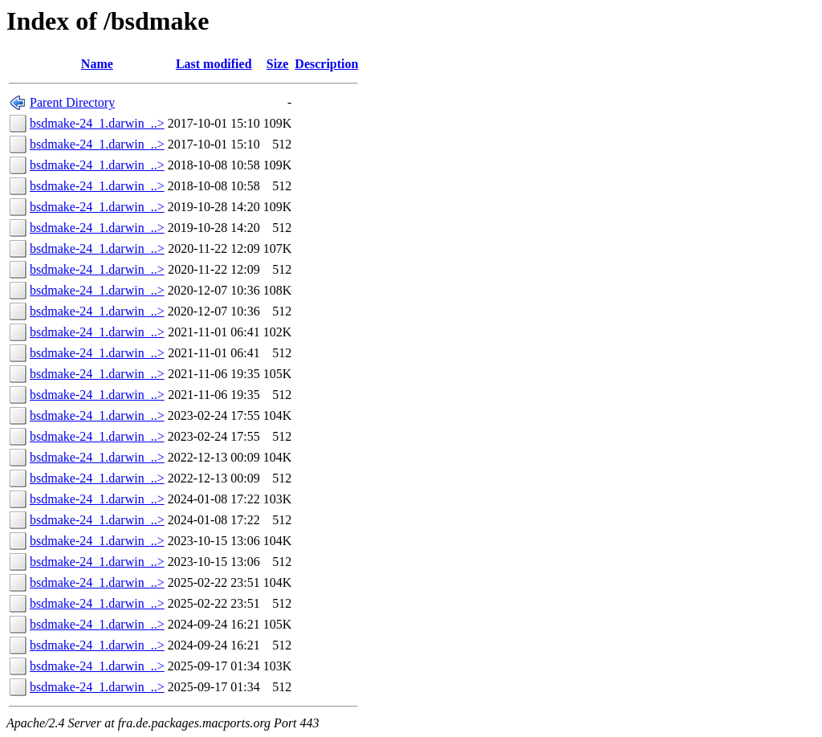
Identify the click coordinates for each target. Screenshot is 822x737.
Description (326, 64)
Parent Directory (72, 102)
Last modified (214, 64)
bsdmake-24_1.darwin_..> (97, 123)
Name (97, 64)
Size (278, 64)
